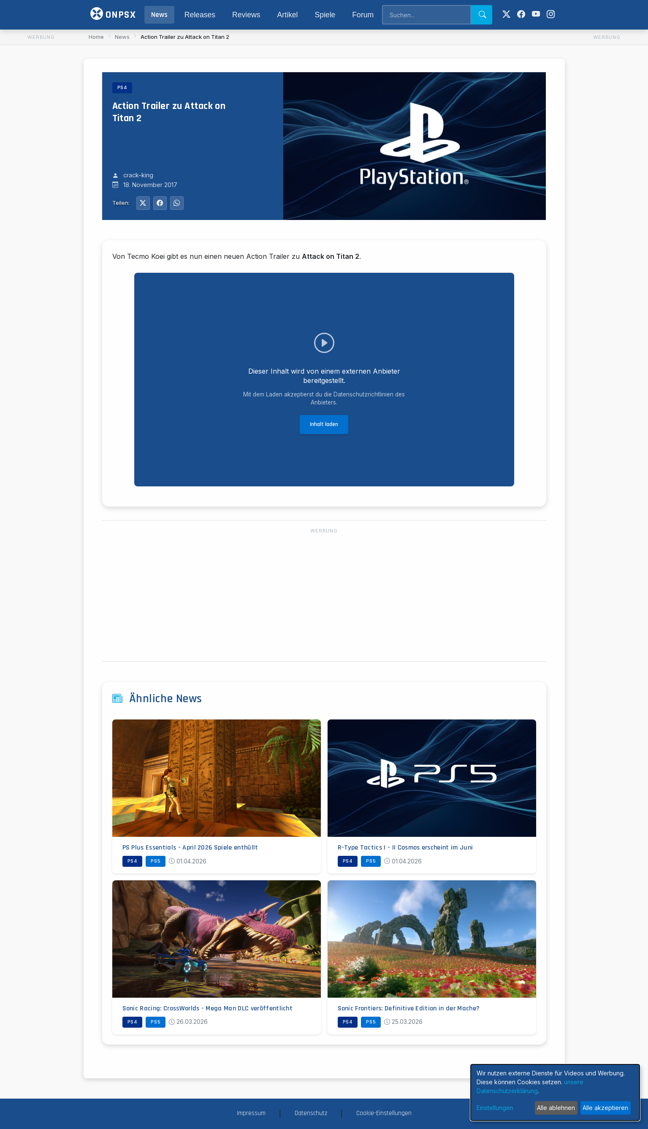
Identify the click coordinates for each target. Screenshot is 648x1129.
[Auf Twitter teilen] (143, 203)
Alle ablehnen (556, 1107)
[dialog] (555, 1092)
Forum (363, 15)
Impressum (251, 1113)
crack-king (138, 175)
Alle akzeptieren (605, 1107)
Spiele (325, 15)
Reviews (246, 15)
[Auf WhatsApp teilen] (177, 203)
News (159, 14)
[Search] (426, 14)
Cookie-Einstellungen (384, 1113)
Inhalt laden (324, 424)
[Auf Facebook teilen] (160, 203)
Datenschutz (311, 1113)
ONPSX (113, 14)
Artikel (287, 15)
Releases (199, 15)
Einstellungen (495, 1107)
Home (96, 36)
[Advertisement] (41, 169)
